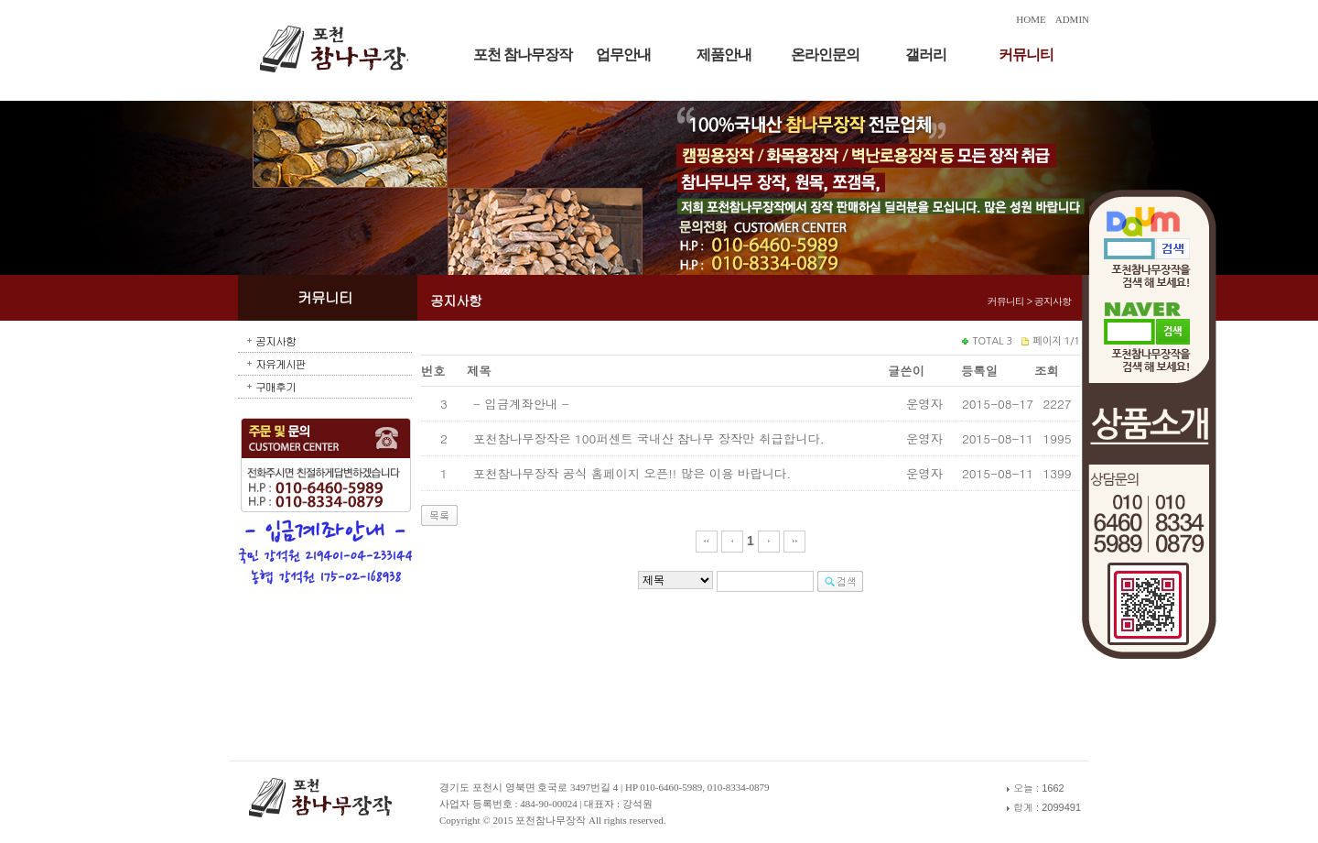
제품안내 (724, 54)
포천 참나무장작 (522, 54)
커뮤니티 (1026, 54)
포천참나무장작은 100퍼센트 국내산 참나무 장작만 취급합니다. (649, 438)
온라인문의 (825, 54)
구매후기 (275, 386)
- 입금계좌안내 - (521, 403)
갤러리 (925, 54)
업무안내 (623, 54)
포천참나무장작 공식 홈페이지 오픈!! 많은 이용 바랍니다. (632, 473)
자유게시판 (280, 363)
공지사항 (275, 340)
